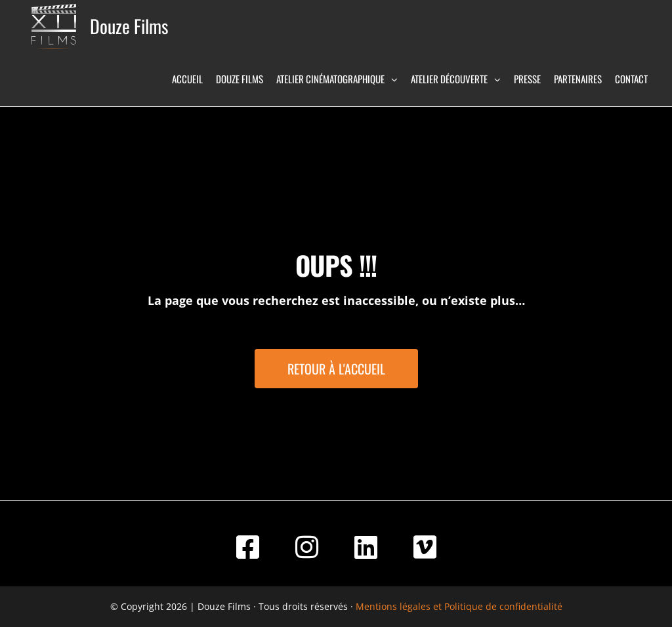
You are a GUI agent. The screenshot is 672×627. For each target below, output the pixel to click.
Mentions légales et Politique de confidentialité (459, 606)
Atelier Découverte (449, 78)
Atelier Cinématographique (330, 78)
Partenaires (578, 78)
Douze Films (129, 25)
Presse (527, 78)
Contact (631, 78)
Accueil (187, 78)
